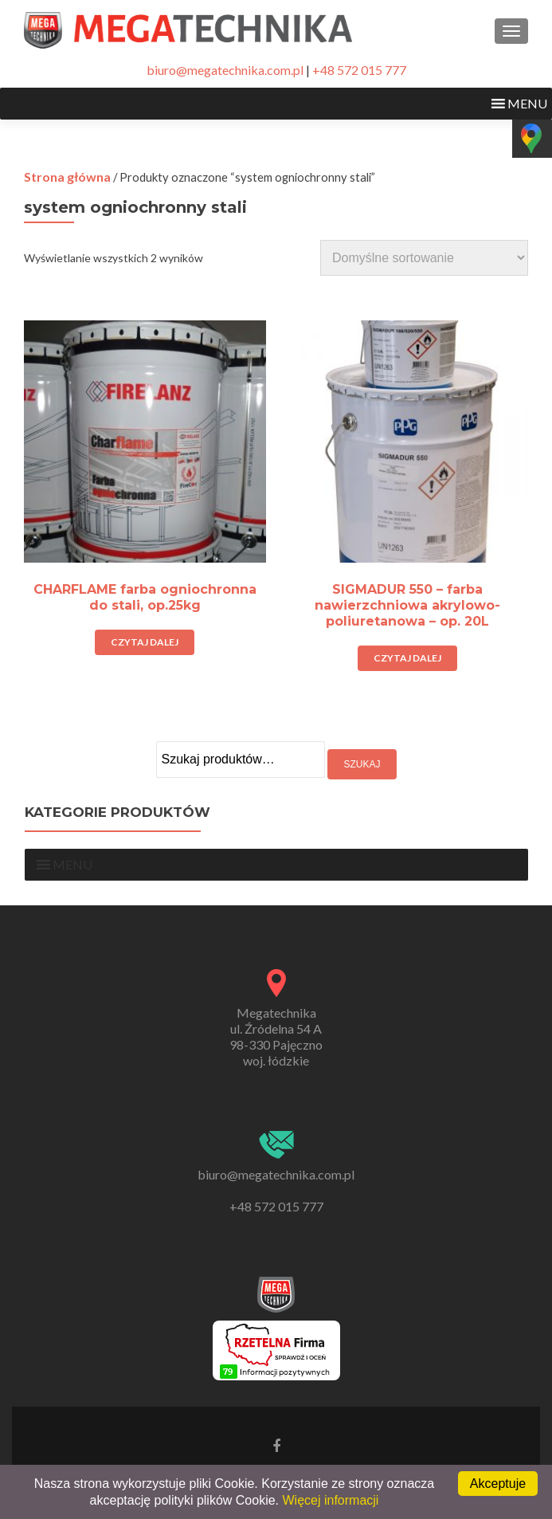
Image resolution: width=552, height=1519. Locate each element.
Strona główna (67, 176)
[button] (527, 104)
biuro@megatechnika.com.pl (225, 69)
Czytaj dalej (144, 642)
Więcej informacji (330, 1500)
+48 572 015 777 (359, 69)
